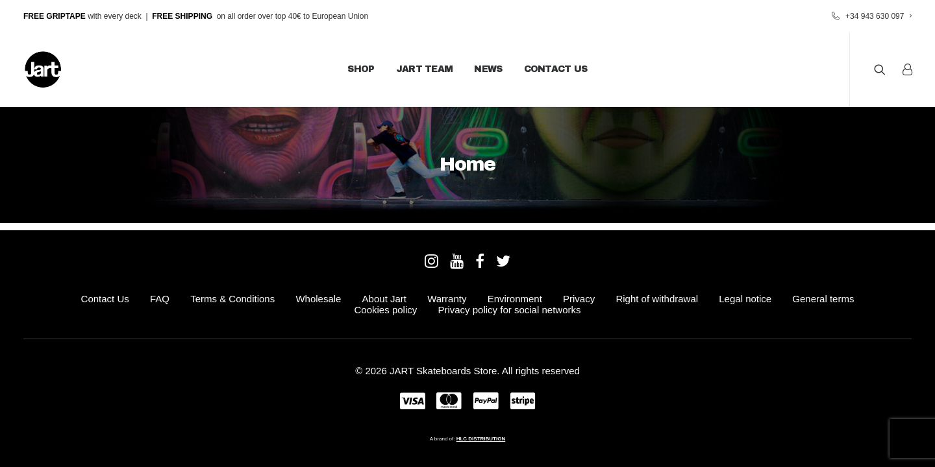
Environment (515, 298)
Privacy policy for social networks (509, 309)
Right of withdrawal (657, 298)
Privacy (579, 298)
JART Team (424, 69)
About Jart (384, 298)
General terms (823, 298)
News (488, 69)
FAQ (159, 298)
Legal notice (745, 298)
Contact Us (556, 69)
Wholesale (318, 298)
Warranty (446, 298)
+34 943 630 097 (878, 16)
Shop (360, 69)
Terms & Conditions (232, 298)
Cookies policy (386, 309)
